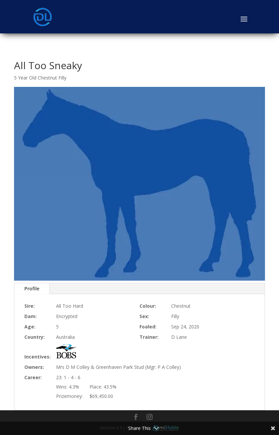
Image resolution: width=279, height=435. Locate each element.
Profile (31, 288)
